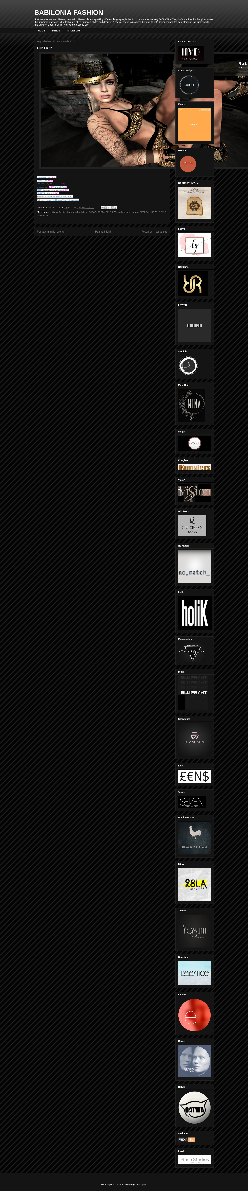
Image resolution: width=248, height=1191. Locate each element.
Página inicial (103, 231)
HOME (41, 30)
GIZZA (113, 212)
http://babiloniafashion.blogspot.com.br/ (58, 196)
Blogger (143, 1184)
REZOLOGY (157, 212)
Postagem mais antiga (154, 231)
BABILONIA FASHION (68, 12)
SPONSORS (74, 30)
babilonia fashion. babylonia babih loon (68, 212)
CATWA (92, 212)
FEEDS (56, 30)
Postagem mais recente (51, 231)
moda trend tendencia (128, 212)
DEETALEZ (103, 212)
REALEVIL (145, 212)
